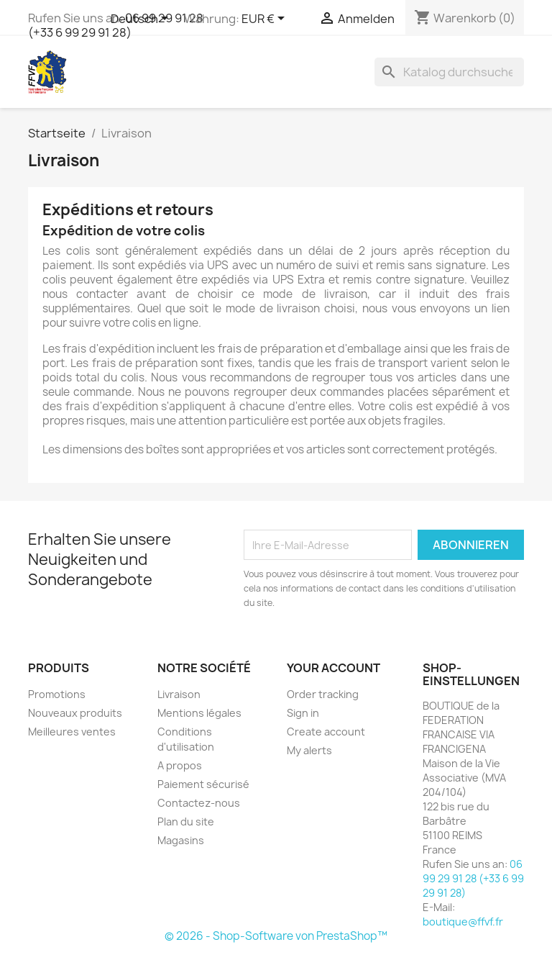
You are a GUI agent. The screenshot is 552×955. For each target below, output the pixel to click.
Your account (333, 668)
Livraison (179, 694)
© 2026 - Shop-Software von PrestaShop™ (276, 935)
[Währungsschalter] (266, 19)
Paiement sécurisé (203, 784)
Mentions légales (199, 713)
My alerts (309, 750)
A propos (179, 765)
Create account (326, 731)
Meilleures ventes (72, 731)
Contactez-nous (198, 803)
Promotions (57, 694)
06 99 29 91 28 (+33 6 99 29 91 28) (473, 878)
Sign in (303, 713)
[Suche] (449, 72)
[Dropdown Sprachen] (142, 19)
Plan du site (185, 821)
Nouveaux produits (75, 713)
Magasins (180, 840)
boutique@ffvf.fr (463, 921)
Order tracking (323, 694)
